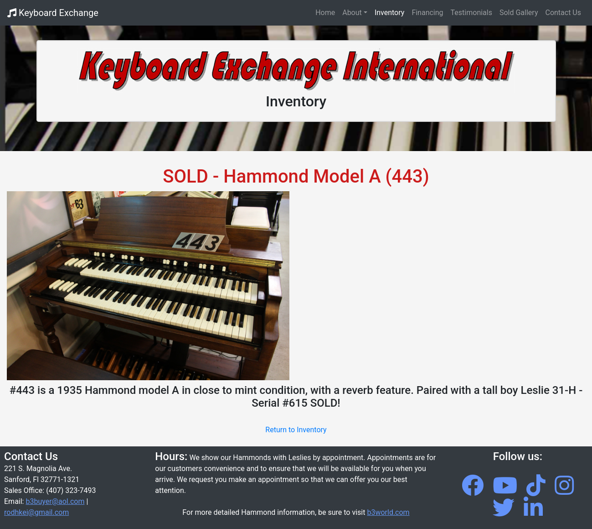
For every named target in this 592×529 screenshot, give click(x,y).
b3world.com (388, 512)
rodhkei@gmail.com (36, 512)
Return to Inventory (295, 429)
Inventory (390, 12)
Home (327, 12)
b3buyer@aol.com (55, 501)
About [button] (352, 12)
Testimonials (471, 12)
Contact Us (563, 12)
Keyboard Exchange (52, 12)
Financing (427, 12)
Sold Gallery (518, 12)
